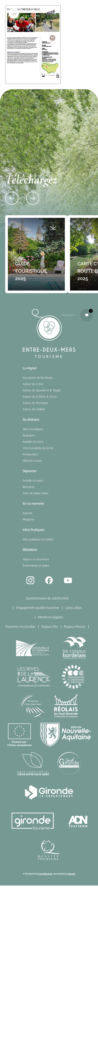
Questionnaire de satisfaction (47, 598)
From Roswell (45, 873)
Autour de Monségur (35, 403)
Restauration (30, 454)
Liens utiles (73, 608)
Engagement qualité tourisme (37, 608)
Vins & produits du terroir (38, 448)
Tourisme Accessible (20, 627)
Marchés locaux (32, 460)
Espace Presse (74, 627)
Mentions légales (50, 617)
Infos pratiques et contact (38, 539)
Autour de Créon (33, 384)
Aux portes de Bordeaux (38, 377)
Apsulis (71, 873)
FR (94, 627)
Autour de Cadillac (34, 409)
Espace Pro (50, 627)
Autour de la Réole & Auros (40, 396)
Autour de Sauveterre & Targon (42, 390)
